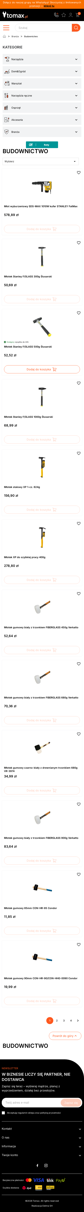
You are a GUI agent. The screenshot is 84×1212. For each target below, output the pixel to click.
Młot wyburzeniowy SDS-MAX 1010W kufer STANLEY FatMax (41, 206)
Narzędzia (17, 59)
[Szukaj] (47, 28)
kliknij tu (49, 5)
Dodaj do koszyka (42, 229)
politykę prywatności (50, 1112)
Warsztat (16, 83)
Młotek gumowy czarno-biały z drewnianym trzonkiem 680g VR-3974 (41, 769)
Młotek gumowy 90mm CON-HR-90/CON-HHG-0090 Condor (41, 978)
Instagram (46, 1165)
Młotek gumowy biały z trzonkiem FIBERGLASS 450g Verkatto (41, 627)
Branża (15, 131)
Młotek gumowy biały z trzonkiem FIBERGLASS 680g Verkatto (41, 697)
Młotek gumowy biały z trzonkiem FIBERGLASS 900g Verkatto (41, 837)
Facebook (37, 1165)
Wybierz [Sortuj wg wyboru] (41, 161)
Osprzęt (16, 107)
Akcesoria (17, 119)
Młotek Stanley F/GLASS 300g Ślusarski (28, 276)
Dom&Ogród (18, 71)
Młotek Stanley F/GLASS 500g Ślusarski (28, 346)
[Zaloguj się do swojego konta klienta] (70, 15)
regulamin (23, 1112)
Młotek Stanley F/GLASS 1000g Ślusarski (28, 416)
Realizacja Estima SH (42, 1205)
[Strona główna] (4, 36)
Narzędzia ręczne (21, 95)
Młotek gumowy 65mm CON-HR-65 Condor (30, 908)
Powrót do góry (65, 1036)
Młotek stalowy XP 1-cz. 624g (22, 486)
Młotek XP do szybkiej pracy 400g (24, 557)
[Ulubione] (63, 14)
